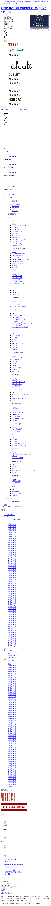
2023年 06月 (12, 591)
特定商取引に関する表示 (12, 872)
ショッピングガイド (11, 859)
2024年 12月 (12, 556)
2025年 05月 (12, 546)
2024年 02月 (12, 575)
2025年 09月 (12, 538)
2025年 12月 (12, 532)
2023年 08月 (12, 587)
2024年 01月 (12, 577)
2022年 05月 (12, 616)
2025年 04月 (12, 548)
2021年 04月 (12, 642)
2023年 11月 (12, 581)
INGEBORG (12, 156)
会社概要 (7, 874)
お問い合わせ (8, 861)
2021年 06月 (12, 638)
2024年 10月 (12, 560)
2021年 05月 (12, 640)
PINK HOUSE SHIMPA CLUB (13, 865)
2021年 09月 (12, 632)
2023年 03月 (12, 597)
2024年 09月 (12, 562)
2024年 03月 (12, 573)
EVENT (6, 516)
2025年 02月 (12, 552)
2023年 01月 (12, 601)
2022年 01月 (12, 624)
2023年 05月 (12, 593)
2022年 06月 (12, 614)
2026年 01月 (12, 531)
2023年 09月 (12, 585)
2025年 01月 (12, 554)
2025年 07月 (12, 542)
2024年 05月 (12, 570)
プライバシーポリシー (11, 870)
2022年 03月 (12, 620)
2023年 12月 (12, 579)
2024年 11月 (12, 558)
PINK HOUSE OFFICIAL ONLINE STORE (14, 109)
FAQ (5, 863)
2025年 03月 (12, 550)
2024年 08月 (12, 564)
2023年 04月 (12, 595)
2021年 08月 (12, 634)
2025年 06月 (12, 544)
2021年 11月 (12, 628)
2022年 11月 (12, 605)
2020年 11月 (12, 646)
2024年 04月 (12, 572)
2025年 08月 (12, 540)
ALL (9, 217)
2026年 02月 (12, 529)
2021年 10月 (12, 630)
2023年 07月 (12, 589)
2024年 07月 (12, 566)
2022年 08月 (12, 611)
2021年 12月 (12, 626)
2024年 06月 (12, 568)
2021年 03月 (12, 644)
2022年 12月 (12, 603)
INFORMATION (9, 515)
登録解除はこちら (7, 893)
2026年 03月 (12, 527)
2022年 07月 (12, 613)
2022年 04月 (12, 618)
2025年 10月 (12, 536)
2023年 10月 (12, 583)
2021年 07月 (12, 636)
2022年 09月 (12, 609)
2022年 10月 (12, 607)
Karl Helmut (15, 206)
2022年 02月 (12, 622)
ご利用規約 (8, 868)
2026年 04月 (12, 525)
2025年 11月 (12, 534)
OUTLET (14, 211)
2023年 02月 (12, 599)
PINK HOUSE (16, 204)
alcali (13, 209)
